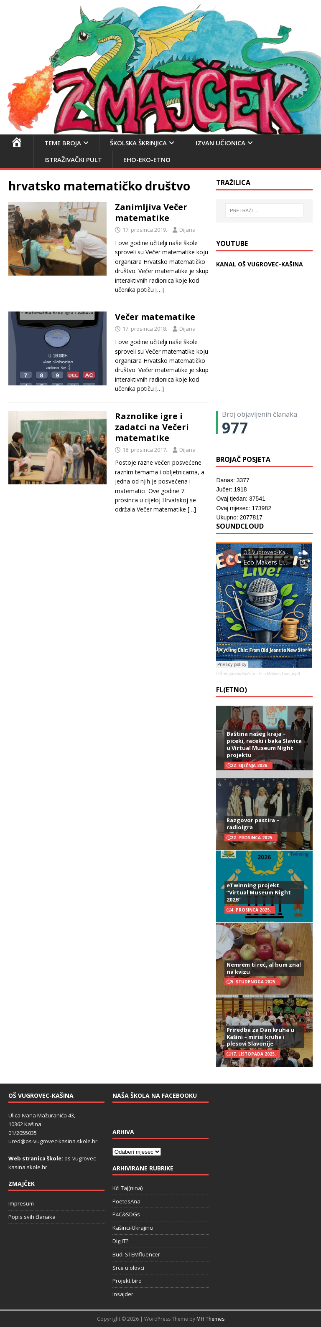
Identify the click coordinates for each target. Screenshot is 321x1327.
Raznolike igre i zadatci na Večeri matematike (152, 426)
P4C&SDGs (126, 1214)
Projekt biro (127, 1280)
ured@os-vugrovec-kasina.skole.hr (52, 1141)
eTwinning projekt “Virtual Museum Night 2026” (259, 892)
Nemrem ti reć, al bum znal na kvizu (264, 968)
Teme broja (62, 143)
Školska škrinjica (138, 143)
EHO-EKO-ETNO (147, 159)
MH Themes (210, 1318)
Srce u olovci (128, 1267)
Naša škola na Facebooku (154, 1095)
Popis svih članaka (32, 1217)
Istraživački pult (73, 159)
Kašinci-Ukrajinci (132, 1227)
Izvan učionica (220, 143)
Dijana (187, 229)
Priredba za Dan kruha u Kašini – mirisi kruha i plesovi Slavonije (260, 1037)
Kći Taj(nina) (127, 1188)
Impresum (21, 1203)
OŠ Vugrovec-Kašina (235, 673)
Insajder (122, 1294)
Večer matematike (155, 316)
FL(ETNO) (231, 689)
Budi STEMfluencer (136, 1254)
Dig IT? (120, 1241)
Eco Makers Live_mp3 (279, 673)
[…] (159, 290)
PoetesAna (126, 1201)
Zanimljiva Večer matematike (151, 212)
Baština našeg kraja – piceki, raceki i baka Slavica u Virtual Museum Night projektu (264, 744)
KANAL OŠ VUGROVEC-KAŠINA (259, 264)
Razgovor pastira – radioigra (253, 823)
